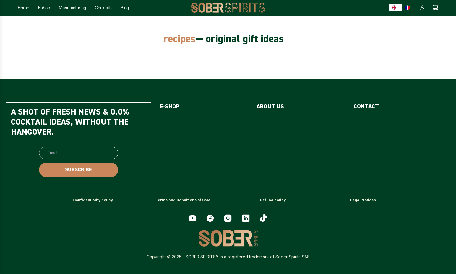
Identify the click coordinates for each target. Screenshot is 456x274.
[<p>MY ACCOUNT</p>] (372, 151)
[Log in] (422, 7)
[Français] (409, 7)
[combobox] (396, 7)
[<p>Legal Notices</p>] (363, 200)
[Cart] (435, 7)
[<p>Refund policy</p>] (273, 200)
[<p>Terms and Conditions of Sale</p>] (183, 200)
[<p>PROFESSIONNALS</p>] (377, 136)
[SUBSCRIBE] (78, 170)
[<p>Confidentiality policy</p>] (93, 200)
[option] (409, 7)
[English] (396, 7)
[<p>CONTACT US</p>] (371, 121)
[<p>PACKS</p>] (169, 136)
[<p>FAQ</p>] (262, 121)
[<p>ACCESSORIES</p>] (178, 151)
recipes (179, 39)
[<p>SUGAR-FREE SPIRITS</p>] (188, 121)
